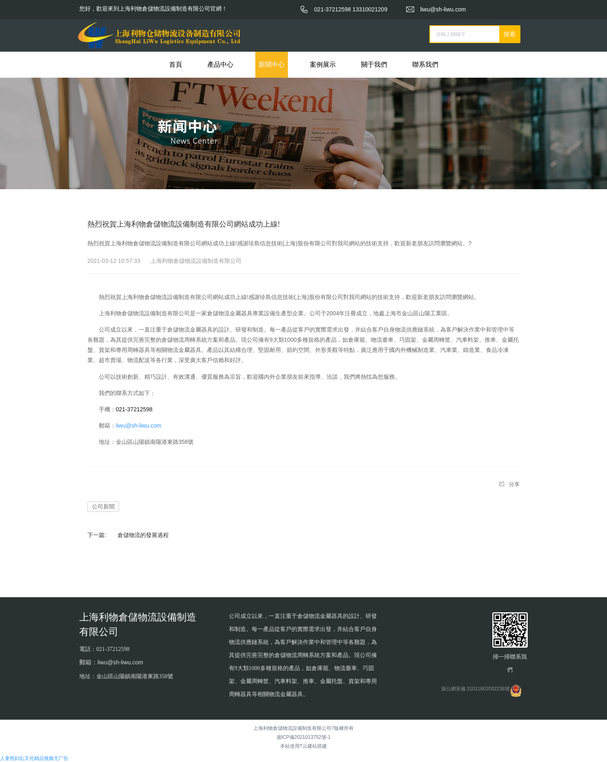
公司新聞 (103, 506)
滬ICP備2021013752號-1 (303, 737)
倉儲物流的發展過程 (143, 535)
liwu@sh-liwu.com (138, 425)
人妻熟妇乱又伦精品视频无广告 (34, 758)
